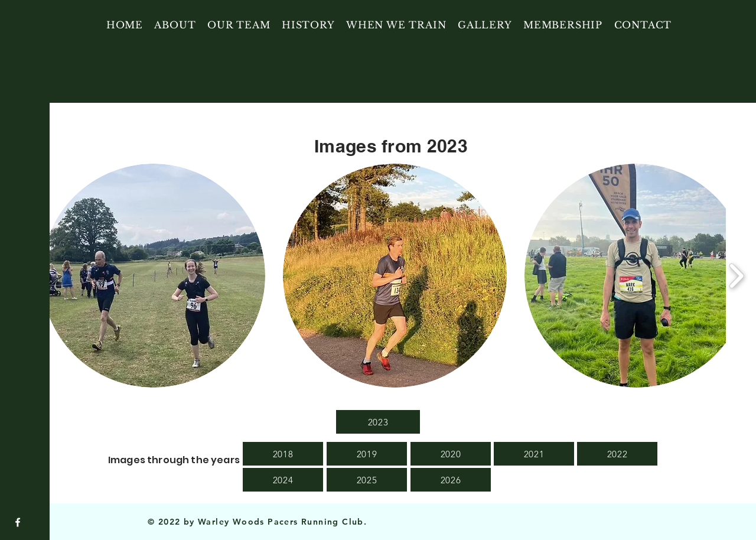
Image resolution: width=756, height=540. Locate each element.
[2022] (617, 454)
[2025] (367, 480)
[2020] (450, 454)
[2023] (378, 422)
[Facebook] (18, 522)
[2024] (283, 480)
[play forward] (736, 276)
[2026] (450, 480)
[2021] (534, 454)
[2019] (367, 454)
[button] (153, 276)
